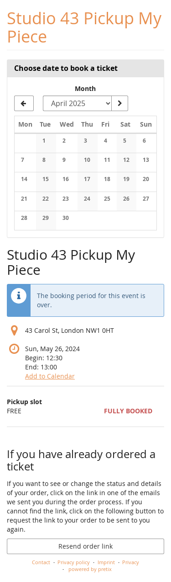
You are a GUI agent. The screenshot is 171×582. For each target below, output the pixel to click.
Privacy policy (73, 562)
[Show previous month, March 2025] (24, 103)
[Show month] (119, 103)
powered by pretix (90, 569)
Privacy (130, 562)
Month (85, 88)
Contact (41, 562)
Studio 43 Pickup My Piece (84, 27)
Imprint (106, 562)
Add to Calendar (50, 376)
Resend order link (85, 546)
